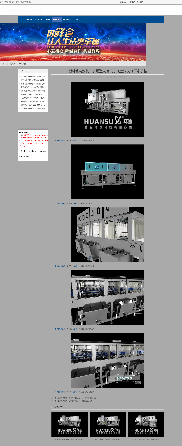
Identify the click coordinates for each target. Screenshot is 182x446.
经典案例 (22, 64)
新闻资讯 (47, 20)
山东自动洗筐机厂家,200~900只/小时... (35, 80)
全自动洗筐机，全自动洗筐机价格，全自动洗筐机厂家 (77, 398)
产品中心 (38, 20)
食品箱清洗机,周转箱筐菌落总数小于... (35, 77)
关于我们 (131, 2)
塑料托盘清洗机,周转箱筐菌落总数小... (35, 91)
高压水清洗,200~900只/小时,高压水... (35, 98)
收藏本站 (123, 2)
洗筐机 (74, 140)
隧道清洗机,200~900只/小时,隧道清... (35, 87)
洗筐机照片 (56, 20)
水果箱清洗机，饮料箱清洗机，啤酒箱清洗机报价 (75, 401)
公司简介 (29, 20)
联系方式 (75, 20)
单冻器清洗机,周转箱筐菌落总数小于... (35, 84)
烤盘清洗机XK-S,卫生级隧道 (31, 94)
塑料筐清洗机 (60, 140)
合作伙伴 (66, 20)
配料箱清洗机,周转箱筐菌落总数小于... (35, 108)
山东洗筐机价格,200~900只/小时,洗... (35, 105)
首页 (22, 20)
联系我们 (140, 2)
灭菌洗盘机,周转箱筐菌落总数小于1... (35, 101)
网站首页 (13, 64)
